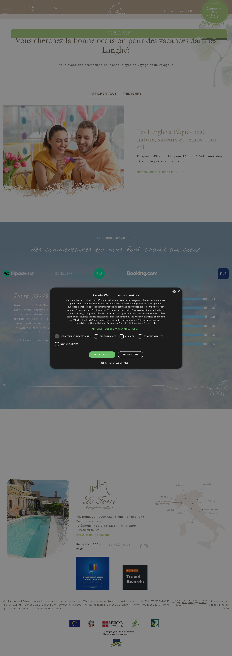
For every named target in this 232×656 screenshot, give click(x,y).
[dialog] (116, 328)
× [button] (178, 291)
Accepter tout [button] (102, 354)
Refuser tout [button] (130, 354)
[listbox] (174, 291)
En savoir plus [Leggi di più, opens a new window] (150, 323)
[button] (116, 329)
